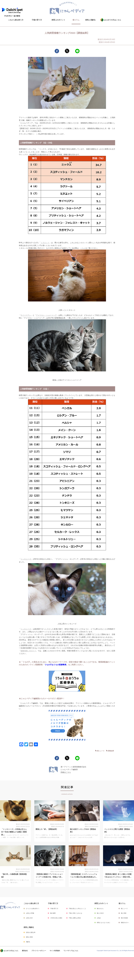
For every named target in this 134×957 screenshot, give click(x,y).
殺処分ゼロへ (125, 922)
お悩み (99, 918)
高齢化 (28, 941)
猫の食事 (53, 913)
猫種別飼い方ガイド (28, 651)
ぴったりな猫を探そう (32, 908)
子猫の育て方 (37, 20)
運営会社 (25, 951)
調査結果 (111, 751)
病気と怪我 (29, 937)
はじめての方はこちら (112, 20)
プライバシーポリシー (38, 951)
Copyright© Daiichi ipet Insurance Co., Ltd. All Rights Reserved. (115, 950)
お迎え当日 (29, 918)
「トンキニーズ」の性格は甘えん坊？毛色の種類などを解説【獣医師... (14, 832)
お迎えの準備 (30, 913)
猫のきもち (100, 908)
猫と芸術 (123, 913)
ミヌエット (45, 243)
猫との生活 (100, 913)
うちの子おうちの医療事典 (55, 665)
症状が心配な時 (30, 932)
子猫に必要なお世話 (75, 918)
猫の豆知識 (124, 918)
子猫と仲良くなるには (75, 913)
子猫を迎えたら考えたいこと (77, 908)
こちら (82, 248)
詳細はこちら (66, 772)
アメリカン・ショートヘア (46, 315)
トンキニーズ (26, 559)
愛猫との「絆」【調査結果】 (47, 829)
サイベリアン (26, 315)
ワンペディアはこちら (71, 951)
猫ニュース (100, 751)
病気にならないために (103, 922)
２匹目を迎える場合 (56, 918)
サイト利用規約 (55, 951)
